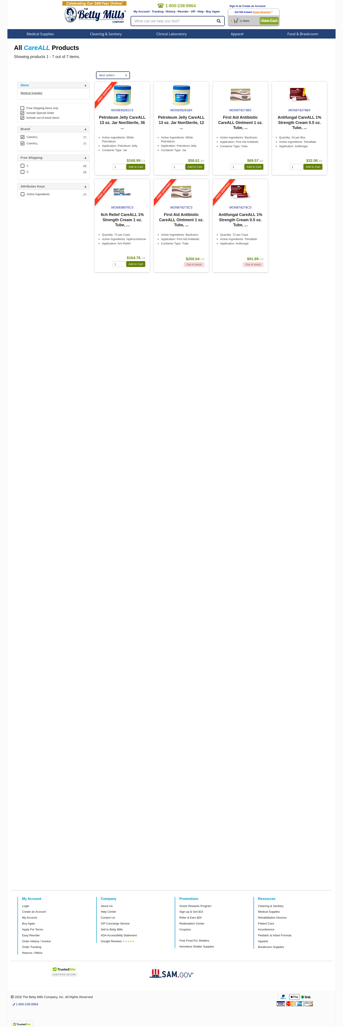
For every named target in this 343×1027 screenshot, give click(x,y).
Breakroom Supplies (271, 947)
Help (201, 11)
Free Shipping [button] (31, 157)
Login (25, 906)
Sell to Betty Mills (112, 929)
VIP (193, 11)
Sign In (233, 6)
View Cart (269, 21)
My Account (142, 11)
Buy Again (213, 11)
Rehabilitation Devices (272, 917)
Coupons (185, 929)
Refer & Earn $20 (190, 917)
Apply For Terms (32, 929)
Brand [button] (25, 129)
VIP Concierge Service (115, 923)
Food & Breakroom (302, 34)
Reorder (183, 11)
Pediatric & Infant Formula (274, 935)
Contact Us (108, 917)
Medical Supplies (40, 34)
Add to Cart (135, 166)
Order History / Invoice (36, 941)
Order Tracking (31, 947)
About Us (107, 906)
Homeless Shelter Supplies (196, 946)
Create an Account (254, 6)
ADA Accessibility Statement (119, 935)
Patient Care (266, 923)
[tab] (53, 85)
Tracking (157, 11)
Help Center (108, 911)
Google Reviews (111, 941)
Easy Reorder (31, 935)
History (170, 11)
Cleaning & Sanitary (106, 34)
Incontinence (266, 929)
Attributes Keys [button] (33, 186)
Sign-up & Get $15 (191, 911)
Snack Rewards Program (195, 906)
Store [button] (25, 85)
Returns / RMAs (32, 953)
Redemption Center (191, 923)
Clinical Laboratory (171, 34)
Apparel (237, 34)
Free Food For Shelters (194, 940)
